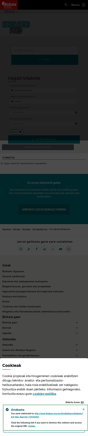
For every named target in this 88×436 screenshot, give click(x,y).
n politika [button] (44, 394)
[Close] (84, 409)
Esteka (32, 426)
